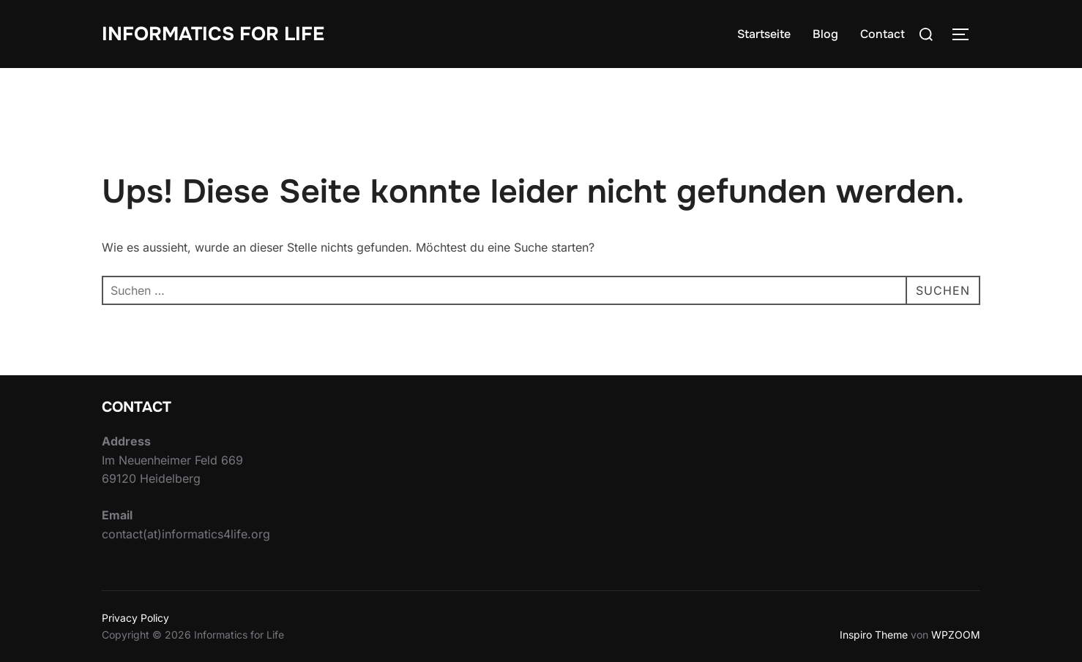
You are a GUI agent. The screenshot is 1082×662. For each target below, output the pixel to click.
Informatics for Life (213, 34)
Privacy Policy (135, 618)
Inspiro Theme (874, 634)
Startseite (764, 34)
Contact (882, 34)
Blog (825, 34)
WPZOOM (955, 634)
